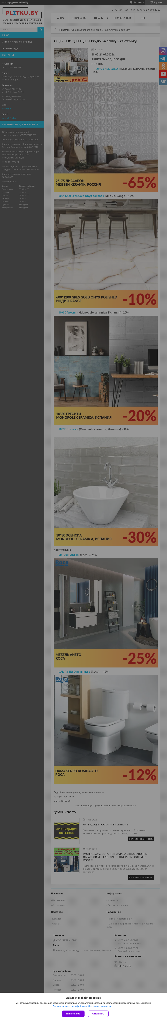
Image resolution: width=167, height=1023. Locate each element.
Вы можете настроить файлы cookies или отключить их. (82, 1006)
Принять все (73, 1013)
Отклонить (98, 1013)
